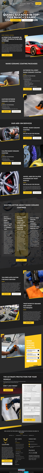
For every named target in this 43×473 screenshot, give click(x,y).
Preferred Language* (27, 397)
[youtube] (36, 453)
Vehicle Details (26, 404)
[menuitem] (11, 3)
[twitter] (32, 453)
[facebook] (30, 453)
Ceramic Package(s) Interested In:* (30, 385)
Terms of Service (29, 416)
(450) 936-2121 (32, 441)
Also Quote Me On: (27, 400)
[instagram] (34, 453)
